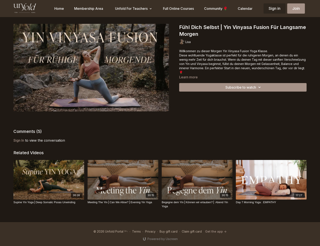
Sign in (274, 8)
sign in (18, 140)
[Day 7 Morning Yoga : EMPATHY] (271, 202)
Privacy (150, 231)
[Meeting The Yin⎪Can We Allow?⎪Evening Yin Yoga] (123, 202)
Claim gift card (192, 231)
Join (296, 8)
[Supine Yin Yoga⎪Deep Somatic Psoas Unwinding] (48, 202)
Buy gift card (168, 231)
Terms (136, 231)
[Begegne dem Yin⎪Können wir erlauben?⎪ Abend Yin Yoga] (197, 204)
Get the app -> (215, 231)
